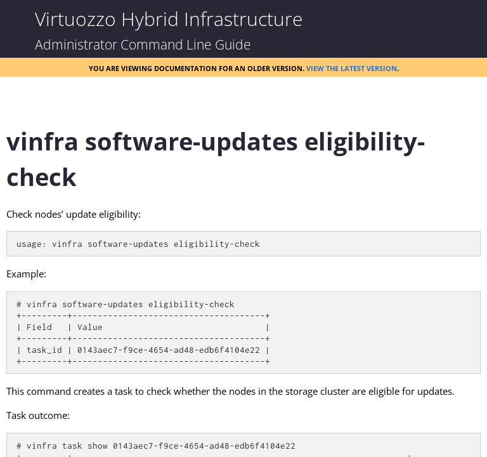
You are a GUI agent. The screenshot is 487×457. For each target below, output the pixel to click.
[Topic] (243, 281)
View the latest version (351, 67)
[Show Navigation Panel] (19, 19)
